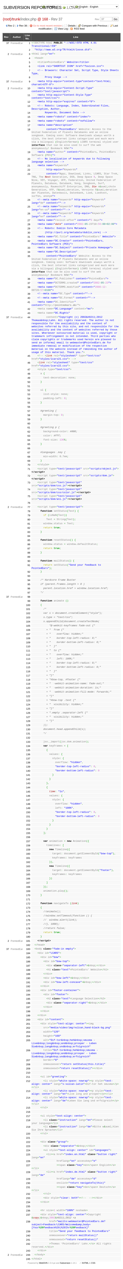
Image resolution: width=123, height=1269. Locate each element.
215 (28, 1107)
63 (28, 435)
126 (28, 712)
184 (28, 953)
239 (28, 1231)
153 (28, 824)
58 (28, 415)
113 (28, 659)
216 (28, 1111)
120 (28, 687)
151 (28, 816)
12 (28, 101)
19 (28, 152)
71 (28, 469)
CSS (93, 1263)
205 (28, 1040)
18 (28, 129)
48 (28, 373)
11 (28, 95)
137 (28, 758)
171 (28, 899)
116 (28, 671)
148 (28, 804)
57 (28, 411)
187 (28, 965)
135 (28, 750)
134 (28, 746)
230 (28, 1183)
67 (28, 452)
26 (28, 213)
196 (28, 1003)
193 (28, 990)
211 (28, 1076)
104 (28, 621)
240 (28, 1235)
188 (28, 969)
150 (28, 812)
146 (28, 795)
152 (28, 820)
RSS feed (79, 28)
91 (28, 565)
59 (28, 419)
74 (28, 489)
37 (7, 43)
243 (28, 1250)
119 (28, 683)
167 (28, 882)
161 (28, 858)
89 (28, 556)
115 (28, 667)
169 (28, 891)
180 (28, 936)
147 (28, 799)
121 (28, 692)
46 (28, 362)
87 (28, 548)
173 (28, 907)
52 (28, 390)
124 (28, 704)
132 (28, 737)
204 (28, 1036)
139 (28, 766)
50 (28, 382)
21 (28, 165)
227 (28, 1165)
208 (28, 1064)
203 (28, 1032)
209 (28, 1068)
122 (28, 696)
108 (28, 638)
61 (28, 427)
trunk (16, 19)
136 (28, 754)
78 (28, 511)
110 (28, 646)
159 (28, 849)
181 (28, 940)
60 (28, 423)
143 (28, 783)
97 (28, 592)
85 (28, 540)
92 (28, 571)
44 (28, 317)
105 (28, 625)
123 (28, 700)
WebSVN (43, 1263)
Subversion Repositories (32, 7)
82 (28, 527)
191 (28, 982)
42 (28, 309)
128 (28, 721)
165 (28, 874)
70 (28, 464)
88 (28, 552)
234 (28, 1202)
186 (28, 961)
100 (28, 605)
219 (28, 1126)
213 (28, 1091)
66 (28, 448)
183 (28, 949)
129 (28, 725)
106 (28, 630)
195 (28, 998)
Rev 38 (23, 25)
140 (28, 770)
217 (28, 1116)
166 (28, 878)
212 (28, 1081)
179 (28, 932)
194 (28, 994)
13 (28, 106)
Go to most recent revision (47, 25)
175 (28, 915)
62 (28, 431)
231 (28, 1187)
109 (28, 642)
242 (28, 1243)
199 (28, 1015)
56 (28, 406)
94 (28, 580)
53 (28, 394)
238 (28, 1221)
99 (28, 601)
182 (28, 945)
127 (28, 717)
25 (28, 206)
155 (28, 833)
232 (28, 1193)
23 (28, 174)
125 (28, 708)
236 (28, 1210)
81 (28, 523)
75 (28, 496)
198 (28, 1011)
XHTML (85, 1263)
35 (28, 256)
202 (28, 1027)
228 (28, 1172)
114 (28, 663)
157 (28, 841)
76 (28, 502)
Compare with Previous (94, 25)
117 (28, 675)
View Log (63, 28)
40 (28, 298)
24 (28, 199)
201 (28, 1023)
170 (28, 895)
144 (28, 787)
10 (28, 88)
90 (28, 561)
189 (28, 974)
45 (28, 356)
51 (28, 386)
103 (28, 617)
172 (28, 903)
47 (28, 369)
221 (28, 1137)
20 (28, 159)
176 (28, 920)
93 (28, 576)
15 (28, 117)
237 (28, 1214)
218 (28, 1120)
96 (28, 588)
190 (28, 978)
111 (28, 650)
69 (28, 460)
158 (28, 845)
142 (28, 779)
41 (28, 302)
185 (28, 957)
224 (28, 1150)
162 (28, 862)
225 (28, 1154)
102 (28, 613)
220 (28, 1133)
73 (28, 482)
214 (28, 1097)
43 (28, 313)
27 (28, 220)
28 (28, 224)
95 (28, 584)
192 (28, 986)
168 (28, 887)
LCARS (73, 7)
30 (28, 232)
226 (28, 1161)
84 (28, 536)
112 (28, 654)
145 (28, 791)
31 (28, 236)
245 (28, 1259)
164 (28, 870)
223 (28, 1146)
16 (28, 121)
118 (28, 679)
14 (28, 112)
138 (28, 762)
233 (28, 1198)
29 (28, 228)
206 (28, 1050)
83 (28, 532)
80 (28, 519)
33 (28, 247)
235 (28, 1206)
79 (28, 515)
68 (28, 456)
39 (28, 293)
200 (28, 1019)
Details (72, 25)
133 (28, 741)
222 (28, 1142)
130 (28, 729)
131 (28, 733)
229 (28, 1179)
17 (28, 125)
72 (28, 475)
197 (28, 1007)
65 (28, 444)
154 (28, 829)
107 (28, 634)
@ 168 (42, 19)
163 (28, 866)
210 (28, 1072)
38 (28, 287)
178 (28, 928)
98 (28, 596)
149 (28, 808)
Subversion (65, 1263)
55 (28, 402)
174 (28, 911)
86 (28, 544)
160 (28, 853)
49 (28, 377)
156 (28, 837)
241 (28, 1239)
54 (28, 398)
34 (28, 252)
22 (28, 169)
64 (28, 440)
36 (28, 278)
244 (28, 1254)
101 (28, 609)
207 (28, 1060)
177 (28, 924)
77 (28, 507)
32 (28, 241)
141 (28, 775)
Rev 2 (11, 25)
